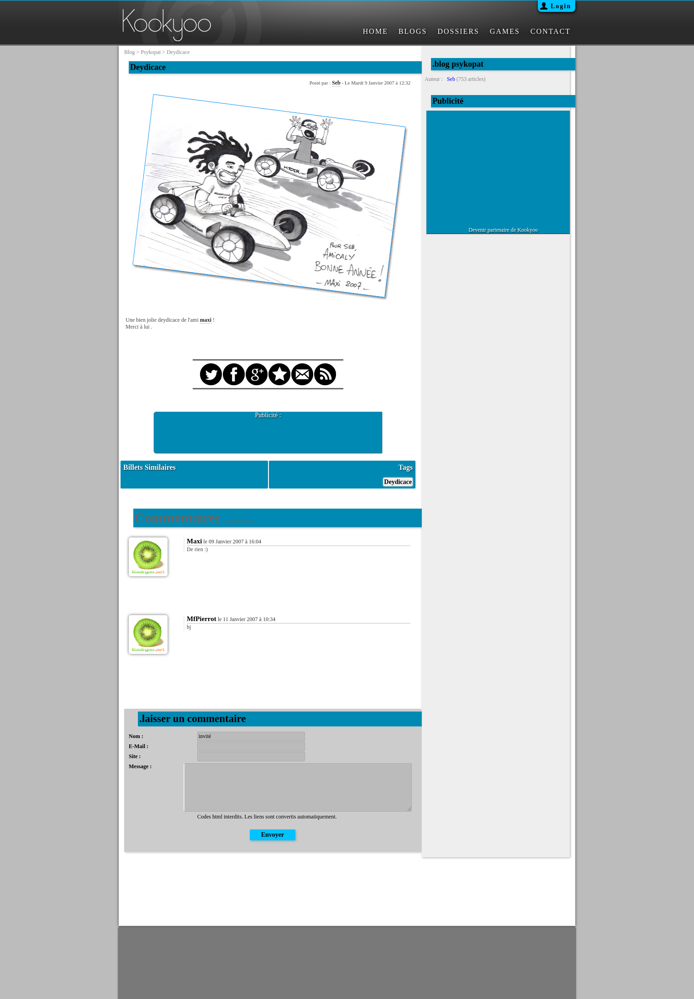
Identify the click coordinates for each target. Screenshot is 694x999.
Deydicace (398, 481)
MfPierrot (201, 618)
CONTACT (551, 31)
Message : (140, 766)
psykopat (151, 52)
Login (561, 6)
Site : (135, 756)
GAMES (505, 31)
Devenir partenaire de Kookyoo (503, 230)
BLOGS (413, 31)
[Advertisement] (268, 432)
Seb (336, 83)
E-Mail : (138, 746)
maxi (205, 320)
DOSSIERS (458, 31)
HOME (375, 31)
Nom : (136, 736)
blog (129, 52)
